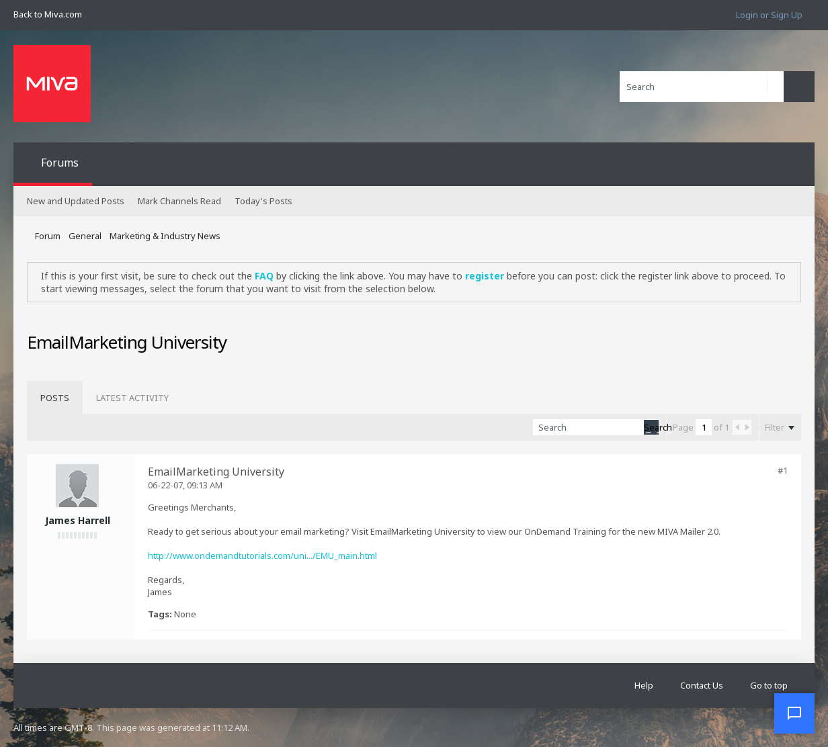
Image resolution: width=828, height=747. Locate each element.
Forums (60, 162)
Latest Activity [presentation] (132, 398)
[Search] (702, 86)
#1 (783, 470)
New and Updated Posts (75, 201)
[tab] (55, 397)
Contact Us (701, 685)
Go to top (769, 685)
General (85, 236)
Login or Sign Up (769, 15)
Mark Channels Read (179, 201)
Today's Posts (263, 201)
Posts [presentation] (54, 398)
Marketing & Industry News (165, 236)
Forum (47, 236)
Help (643, 685)
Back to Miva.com (47, 14)
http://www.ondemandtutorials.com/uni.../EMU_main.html (262, 556)
